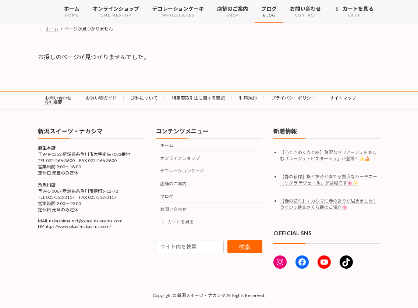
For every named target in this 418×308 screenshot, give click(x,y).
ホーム (166, 145)
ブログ (166, 196)
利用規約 (248, 98)
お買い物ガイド (101, 98)
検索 (245, 246)
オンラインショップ (180, 158)
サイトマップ (343, 98)
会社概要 (53, 102)
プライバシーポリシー (293, 98)
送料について (144, 98)
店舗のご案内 (173, 183)
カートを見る (177, 222)
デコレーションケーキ (182, 170)
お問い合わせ (58, 98)
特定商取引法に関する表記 (198, 98)
